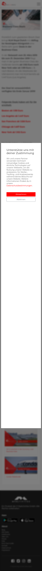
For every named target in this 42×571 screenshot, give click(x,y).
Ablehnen (21, 199)
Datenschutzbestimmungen (19, 186)
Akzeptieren (21, 194)
